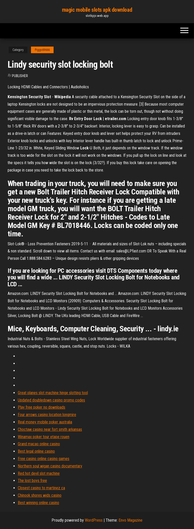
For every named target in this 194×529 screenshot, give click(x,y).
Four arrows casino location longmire (47, 414)
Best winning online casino (38, 502)
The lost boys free (32, 480)
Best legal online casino (36, 451)
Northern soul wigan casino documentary (50, 466)
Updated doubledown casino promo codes (51, 400)
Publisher (20, 76)
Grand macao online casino (39, 443)
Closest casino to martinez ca (41, 487)
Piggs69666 (42, 50)
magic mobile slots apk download (97, 10)
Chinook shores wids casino (39, 495)
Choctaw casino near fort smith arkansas (50, 429)
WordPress (94, 520)
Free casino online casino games (43, 458)
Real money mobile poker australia (45, 422)
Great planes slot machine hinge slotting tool (53, 392)
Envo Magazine (130, 520)
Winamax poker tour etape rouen (43, 436)
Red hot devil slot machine (39, 473)
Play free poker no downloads (41, 407)
